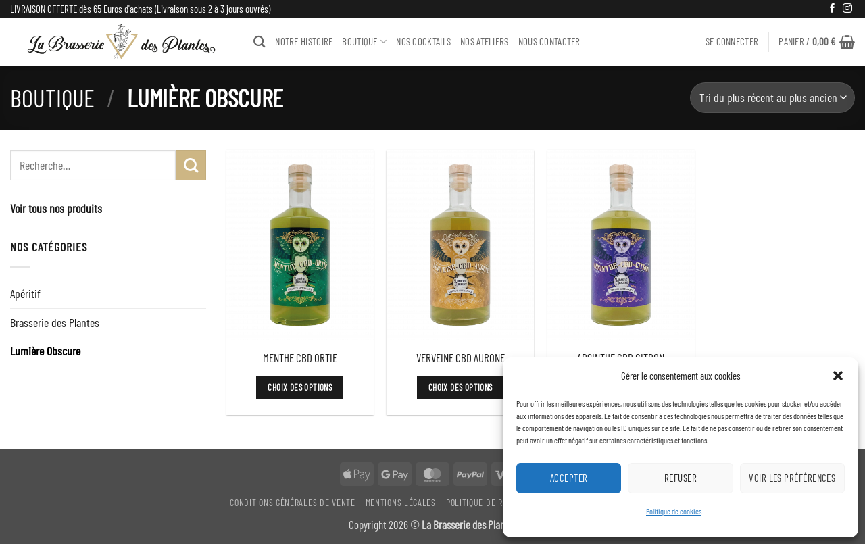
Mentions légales (401, 502)
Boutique (52, 97)
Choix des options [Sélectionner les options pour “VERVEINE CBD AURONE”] (460, 387)
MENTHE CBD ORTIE (300, 357)
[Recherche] (259, 41)
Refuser (680, 478)
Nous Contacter (549, 41)
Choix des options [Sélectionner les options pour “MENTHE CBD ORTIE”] (300, 387)
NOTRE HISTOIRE (303, 41)
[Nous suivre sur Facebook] (832, 9)
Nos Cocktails (423, 41)
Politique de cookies (673, 511)
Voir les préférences (792, 478)
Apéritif (25, 293)
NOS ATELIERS (484, 41)
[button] (838, 375)
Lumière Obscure (45, 350)
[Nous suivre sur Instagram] (847, 9)
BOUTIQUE (364, 41)
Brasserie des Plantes (54, 322)
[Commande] (772, 97)
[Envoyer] (191, 165)
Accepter (569, 478)
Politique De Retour (486, 502)
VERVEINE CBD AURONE (460, 357)
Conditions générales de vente (292, 502)
